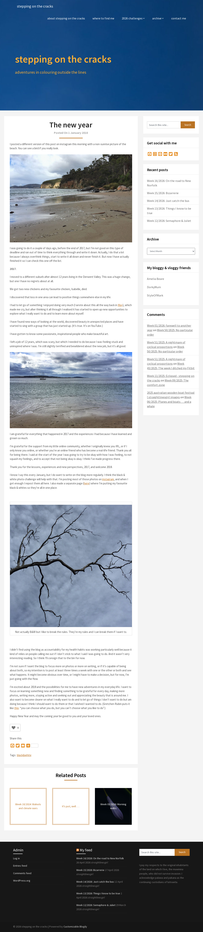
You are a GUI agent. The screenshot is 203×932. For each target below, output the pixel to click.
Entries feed (20, 865)
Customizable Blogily (75, 926)
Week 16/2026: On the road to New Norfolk (100, 858)
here (86, 483)
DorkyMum (154, 287)
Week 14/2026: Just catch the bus (168, 201)
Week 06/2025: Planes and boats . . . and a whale (169, 401)
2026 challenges (132, 18)
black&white (24, 755)
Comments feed (22, 873)
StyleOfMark (155, 295)
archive (156, 18)
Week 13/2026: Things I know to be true (98, 893)
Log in (16, 858)
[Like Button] (13, 728)
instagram (108, 479)
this (16, 708)
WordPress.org (21, 880)
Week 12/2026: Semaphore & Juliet (169, 221)
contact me (178, 18)
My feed (86, 850)
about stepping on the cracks (66, 18)
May (120, 305)
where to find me (103, 18)
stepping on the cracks (35, 6)
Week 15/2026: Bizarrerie (163, 193)
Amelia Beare (155, 279)
